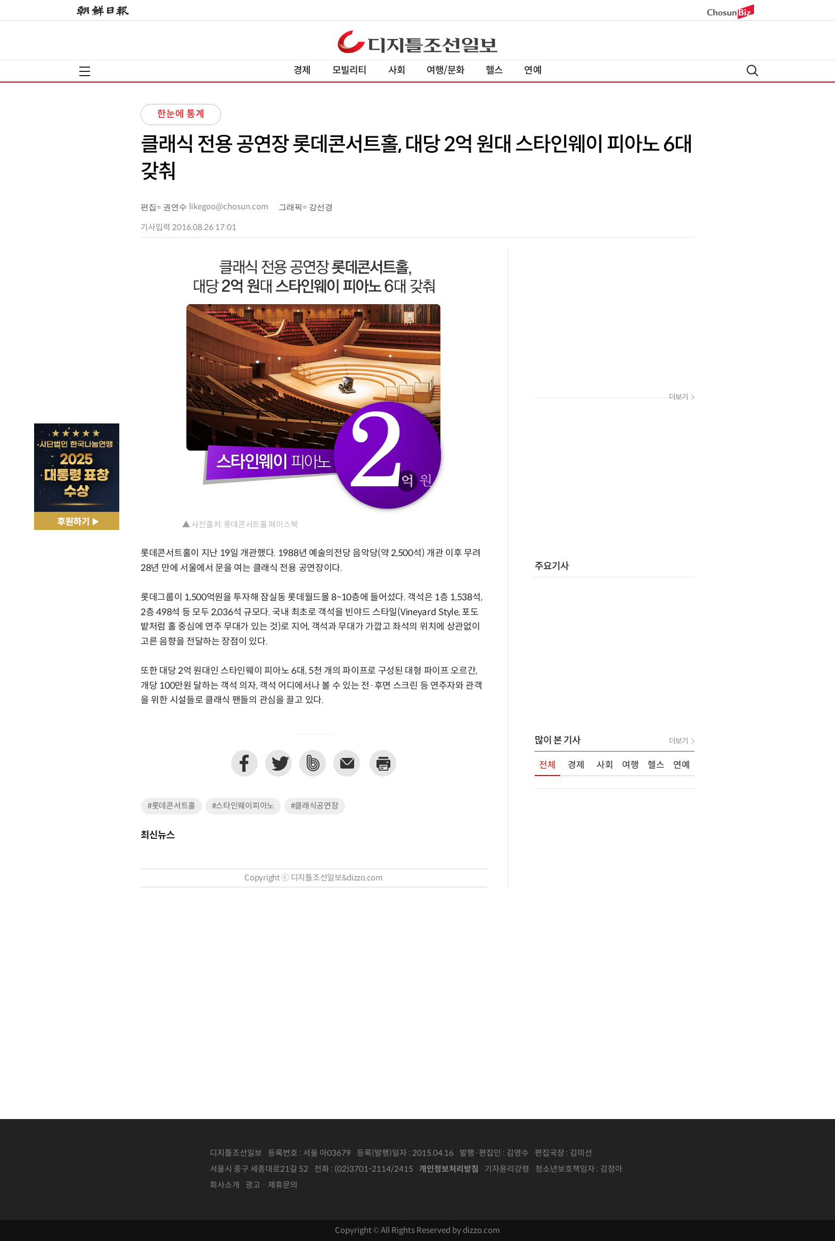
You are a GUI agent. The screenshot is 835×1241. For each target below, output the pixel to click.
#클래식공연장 (315, 806)
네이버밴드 (312, 763)
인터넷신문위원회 (658, 1170)
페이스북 (244, 763)
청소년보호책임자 (565, 1169)
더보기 (678, 397)
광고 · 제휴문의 (271, 1185)
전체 (547, 765)
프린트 (383, 763)
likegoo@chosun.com (228, 207)
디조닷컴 (417, 41)
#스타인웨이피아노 (243, 806)
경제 (301, 70)
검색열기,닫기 (752, 70)
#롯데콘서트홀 (171, 806)
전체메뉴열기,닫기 (84, 71)
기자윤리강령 (507, 1169)
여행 (630, 765)
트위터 (278, 763)
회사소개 (225, 1185)
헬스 (494, 70)
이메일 (346, 763)
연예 (532, 70)
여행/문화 (445, 70)
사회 (396, 70)
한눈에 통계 (180, 114)
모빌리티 (349, 70)
